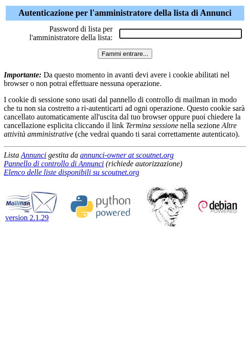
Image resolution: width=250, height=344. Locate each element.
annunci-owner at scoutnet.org (127, 155)
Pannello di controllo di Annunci (54, 164)
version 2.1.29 (31, 214)
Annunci (33, 155)
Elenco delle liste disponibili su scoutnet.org (71, 172)
